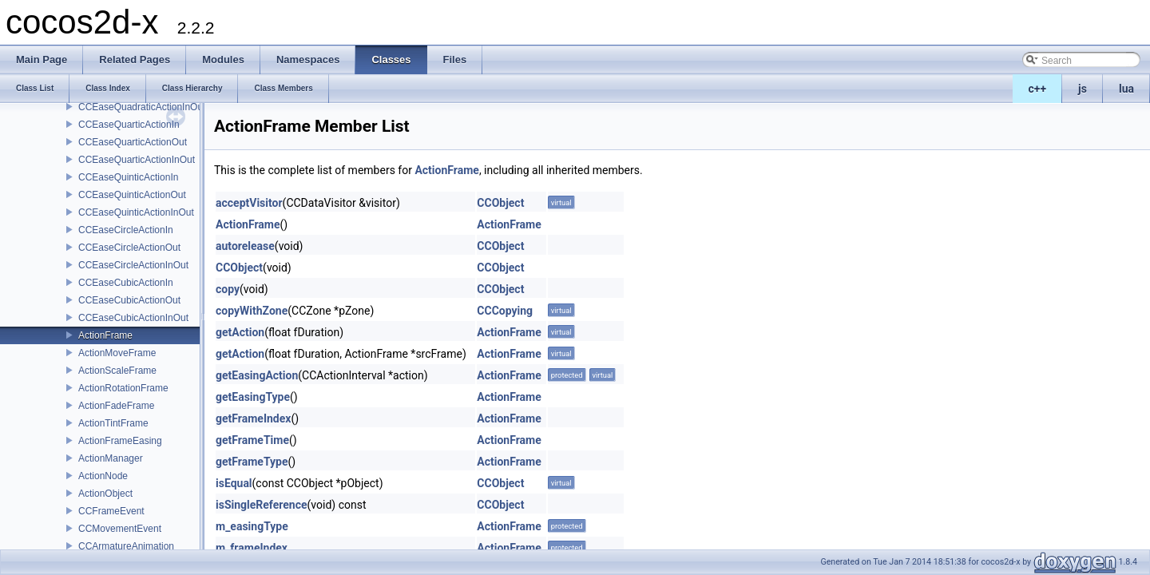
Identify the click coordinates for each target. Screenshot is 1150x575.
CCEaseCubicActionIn (125, 282)
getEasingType (253, 397)
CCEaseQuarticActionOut (132, 142)
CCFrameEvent (111, 511)
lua (1126, 88)
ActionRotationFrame (123, 388)
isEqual (234, 483)
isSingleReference (261, 504)
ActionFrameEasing (120, 440)
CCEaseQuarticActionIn (129, 124)
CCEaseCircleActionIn (125, 230)
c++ (1038, 88)
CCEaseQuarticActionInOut (136, 159)
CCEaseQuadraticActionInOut (141, 107)
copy (228, 289)
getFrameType (252, 461)
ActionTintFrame (113, 423)
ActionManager (110, 458)
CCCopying (505, 310)
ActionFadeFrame (116, 405)
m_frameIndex (252, 547)
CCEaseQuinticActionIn (128, 177)
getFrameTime (252, 440)
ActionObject (105, 493)
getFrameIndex (253, 418)
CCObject (500, 202)
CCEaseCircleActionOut (129, 247)
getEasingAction (257, 375)
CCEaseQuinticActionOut (132, 194)
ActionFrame (105, 335)
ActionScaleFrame (117, 370)
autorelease (245, 246)
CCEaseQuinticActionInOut (136, 212)
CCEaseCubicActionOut (129, 300)
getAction (240, 332)
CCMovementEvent (119, 528)
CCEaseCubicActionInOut (133, 317)
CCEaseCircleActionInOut (133, 265)
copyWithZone (252, 310)
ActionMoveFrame (117, 353)
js (1082, 88)
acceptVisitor (249, 202)
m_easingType (252, 526)
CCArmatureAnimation (126, 546)
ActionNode (103, 476)
